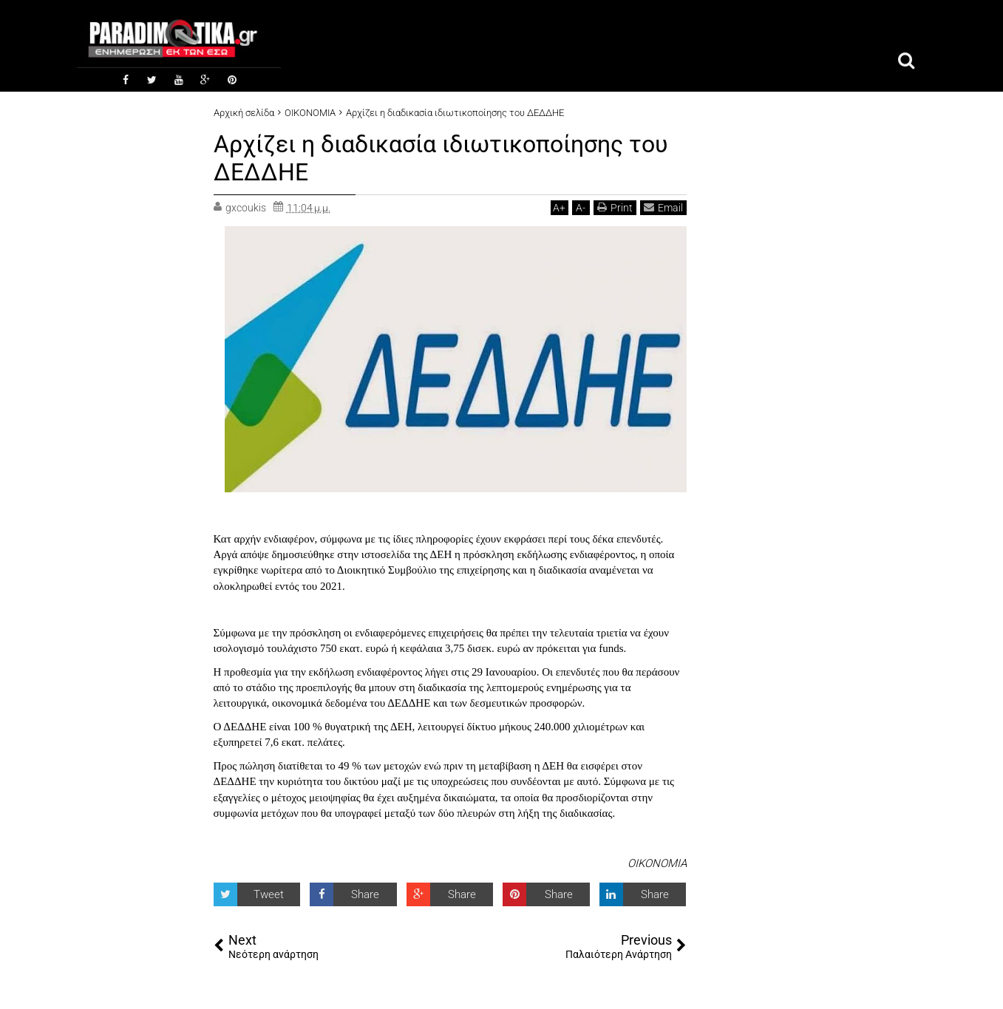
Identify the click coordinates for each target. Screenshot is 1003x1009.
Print (615, 207)
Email (663, 207)
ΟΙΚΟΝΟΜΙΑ (657, 863)
